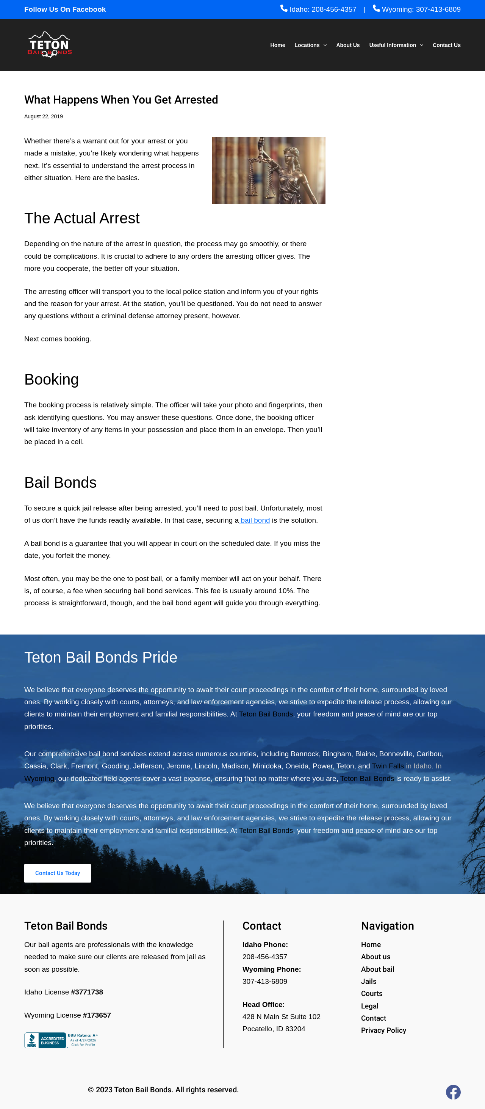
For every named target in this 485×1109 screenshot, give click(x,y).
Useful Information (397, 45)
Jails (369, 981)
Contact (373, 1018)
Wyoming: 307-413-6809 (417, 9)
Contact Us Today (79, 872)
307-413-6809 (264, 981)
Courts (372, 993)
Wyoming (39, 776)
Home (278, 45)
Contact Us (447, 45)
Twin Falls (388, 764)
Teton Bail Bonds (266, 712)
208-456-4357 (264, 957)
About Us (348, 45)
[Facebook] (453, 1092)
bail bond (254, 520)
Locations (312, 45)
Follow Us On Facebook (65, 9)
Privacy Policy (383, 1030)
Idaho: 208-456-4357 (318, 9)
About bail (377, 969)
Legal (370, 1006)
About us (376, 956)
